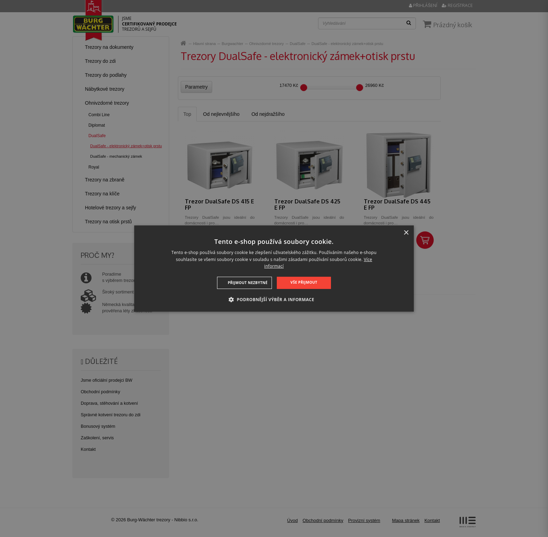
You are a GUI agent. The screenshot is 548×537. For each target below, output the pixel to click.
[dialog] (274, 268)
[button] (274, 299)
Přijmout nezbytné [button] (248, 282)
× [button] (406, 233)
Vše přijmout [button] (303, 282)
